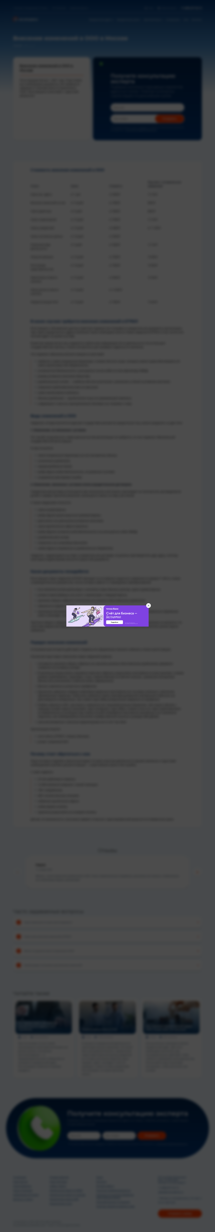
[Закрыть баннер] (148, 605)
